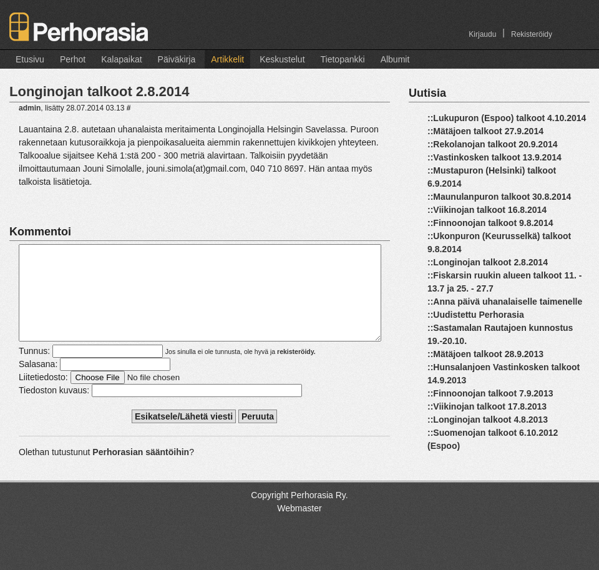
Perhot (72, 59)
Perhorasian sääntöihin (140, 471)
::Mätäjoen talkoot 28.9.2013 (485, 354)
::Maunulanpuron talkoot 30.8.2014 (499, 197)
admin (30, 108)
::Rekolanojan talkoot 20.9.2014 (492, 144)
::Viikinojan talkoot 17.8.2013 (487, 406)
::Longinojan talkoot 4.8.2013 (487, 420)
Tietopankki (343, 59)
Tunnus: (34, 370)
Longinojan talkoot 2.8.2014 (99, 91)
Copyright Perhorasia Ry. (299, 514)
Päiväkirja (177, 59)
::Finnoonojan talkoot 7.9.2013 (490, 393)
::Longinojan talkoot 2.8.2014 (487, 262)
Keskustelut (282, 59)
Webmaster (299, 527)
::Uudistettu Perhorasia (475, 315)
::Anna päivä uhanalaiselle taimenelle (504, 302)
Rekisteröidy (531, 34)
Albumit (395, 59)
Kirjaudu (482, 34)
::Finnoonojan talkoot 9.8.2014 (490, 223)
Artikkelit (227, 59)
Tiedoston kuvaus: (54, 409)
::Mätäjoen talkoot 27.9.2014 (485, 131)
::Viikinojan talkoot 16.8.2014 (487, 210)
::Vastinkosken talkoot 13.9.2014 (494, 157)
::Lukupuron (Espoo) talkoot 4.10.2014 (506, 118)
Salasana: (38, 383)
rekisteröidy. (296, 370)
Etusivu (30, 59)
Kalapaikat (121, 59)
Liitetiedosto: (43, 396)
